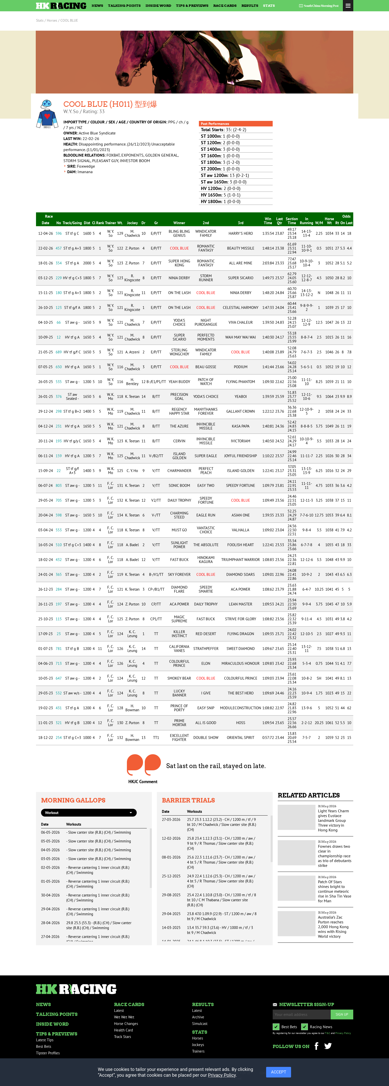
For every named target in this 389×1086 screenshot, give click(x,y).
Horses (197, 1038)
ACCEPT (278, 1072)
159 (59, 455)
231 (59, 426)
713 (59, 663)
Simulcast (199, 1023)
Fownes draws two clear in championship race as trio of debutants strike (334, 856)
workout (51, 812)
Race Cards (225, 6)
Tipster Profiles (48, 1053)
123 (59, 307)
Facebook (317, 1047)
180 (59, 292)
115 (59, 619)
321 (59, 722)
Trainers (198, 1051)
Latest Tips (44, 1039)
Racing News (321, 1026)
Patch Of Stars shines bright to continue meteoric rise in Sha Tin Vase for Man (334, 891)
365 (59, 574)
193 (59, 441)
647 (59, 678)
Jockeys (198, 1044)
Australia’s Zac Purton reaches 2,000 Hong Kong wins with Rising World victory (333, 927)
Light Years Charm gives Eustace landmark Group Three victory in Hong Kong (333, 820)
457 (59, 248)
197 (59, 604)
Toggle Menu (348, 5)
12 (59, 337)
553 (59, 530)
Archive (198, 1017)
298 (59, 411)
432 (59, 559)
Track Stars (122, 1036)
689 (59, 352)
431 (59, 707)
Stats (269, 6)
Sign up (342, 1014)
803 (59, 485)
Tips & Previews (192, 6)
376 (59, 396)
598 (59, 515)
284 (59, 589)
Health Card (123, 1030)
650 (59, 366)
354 (59, 263)
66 (59, 322)
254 (59, 737)
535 (59, 381)
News (97, 6)
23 (59, 633)
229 (59, 277)
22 (59, 470)
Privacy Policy (343, 1033)
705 (59, 500)
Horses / (53, 20)
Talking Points (124, 6)
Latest (119, 1010)
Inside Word (158, 6)
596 (59, 233)
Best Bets (43, 1046)
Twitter (328, 1047)
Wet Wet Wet (124, 1017)
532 (59, 693)
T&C (327, 1033)
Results (249, 6)
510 (59, 544)
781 (59, 648)
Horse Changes (126, 1023)
